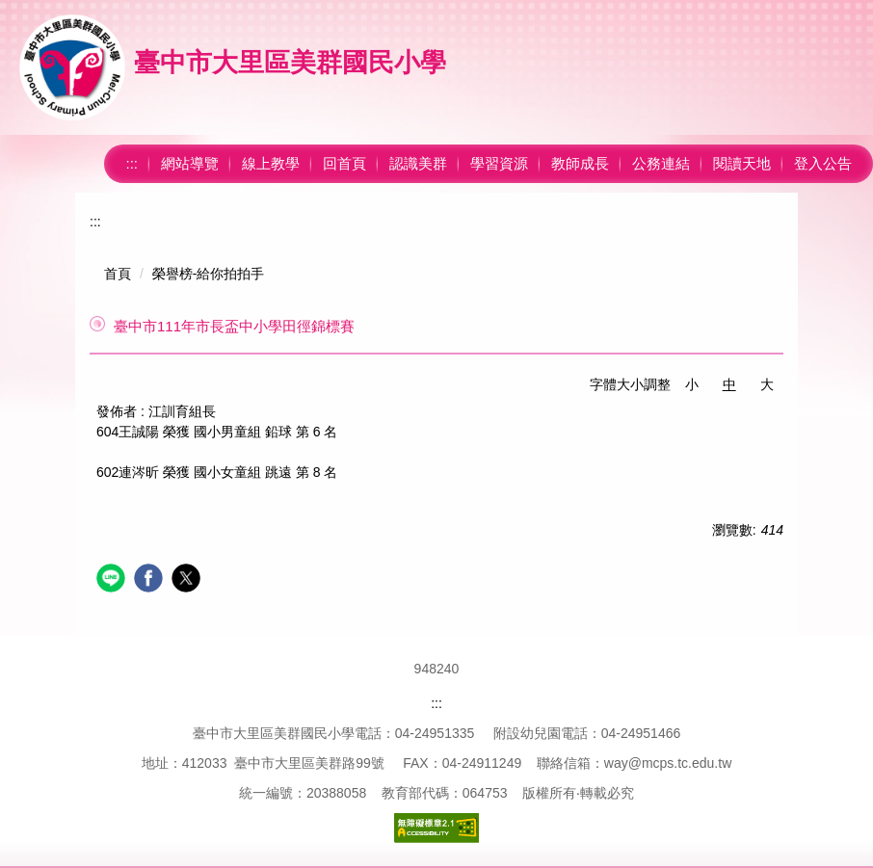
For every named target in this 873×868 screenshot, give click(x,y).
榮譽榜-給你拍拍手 (208, 273)
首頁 (117, 273)
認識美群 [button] (418, 163)
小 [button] (692, 384)
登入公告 (823, 163)
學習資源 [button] (499, 163)
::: (131, 163)
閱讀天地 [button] (742, 163)
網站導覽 (190, 163)
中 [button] (729, 384)
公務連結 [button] (661, 163)
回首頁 (344, 163)
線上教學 (271, 163)
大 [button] (767, 384)
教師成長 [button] (580, 163)
